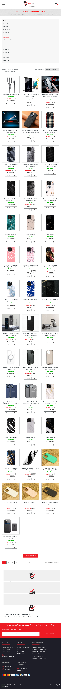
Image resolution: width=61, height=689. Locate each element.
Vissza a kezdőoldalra (14, 14)
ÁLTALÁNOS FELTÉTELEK (20, 652)
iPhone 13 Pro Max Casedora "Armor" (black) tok (30, 368)
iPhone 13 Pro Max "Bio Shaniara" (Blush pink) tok (30, 503)
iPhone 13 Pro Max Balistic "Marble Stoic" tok (30, 436)
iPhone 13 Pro (8, 44)
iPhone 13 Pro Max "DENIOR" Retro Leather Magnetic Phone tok (30, 132)
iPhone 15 (6, 52)
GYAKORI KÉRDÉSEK (23, 647)
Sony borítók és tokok (38, 652)
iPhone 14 (6, 49)
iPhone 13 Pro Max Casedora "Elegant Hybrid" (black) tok (50, 368)
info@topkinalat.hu (8, 656)
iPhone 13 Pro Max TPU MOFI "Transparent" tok (30, 469)
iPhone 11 (6, 32)
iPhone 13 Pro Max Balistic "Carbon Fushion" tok (50, 165)
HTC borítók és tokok (38, 654)
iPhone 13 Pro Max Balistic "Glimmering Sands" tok (50, 402)
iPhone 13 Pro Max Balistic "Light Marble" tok (11, 300)
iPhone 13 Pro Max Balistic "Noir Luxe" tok (50, 233)
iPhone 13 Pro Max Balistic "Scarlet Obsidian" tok (50, 265)
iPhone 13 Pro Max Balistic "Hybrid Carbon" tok (11, 199)
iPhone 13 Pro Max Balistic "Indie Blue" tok (30, 300)
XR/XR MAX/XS (7, 29)
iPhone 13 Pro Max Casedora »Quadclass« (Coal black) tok (30, 334)
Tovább (8, 104)
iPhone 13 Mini (8, 40)
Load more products (30, 555)
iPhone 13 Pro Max (9, 46)
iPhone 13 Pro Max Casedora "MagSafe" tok (11, 368)
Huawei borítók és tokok (39, 658)
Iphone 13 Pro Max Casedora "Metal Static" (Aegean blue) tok (10, 402)
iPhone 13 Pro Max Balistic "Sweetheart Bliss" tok (30, 265)
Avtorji (54, 685)
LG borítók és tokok (37, 656)
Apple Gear (6, 60)
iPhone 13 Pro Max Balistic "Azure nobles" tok (11, 469)
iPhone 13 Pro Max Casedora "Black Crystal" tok (50, 300)
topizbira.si (8, 666)
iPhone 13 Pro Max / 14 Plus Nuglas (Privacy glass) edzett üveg (50, 96)
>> (29, 562)
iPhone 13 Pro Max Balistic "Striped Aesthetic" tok (11, 436)
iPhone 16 (6, 55)
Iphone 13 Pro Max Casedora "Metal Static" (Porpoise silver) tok (30, 403)
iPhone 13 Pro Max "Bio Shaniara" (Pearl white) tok (11, 503)
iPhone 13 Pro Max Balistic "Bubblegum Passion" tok (11, 265)
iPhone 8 (5, 26)
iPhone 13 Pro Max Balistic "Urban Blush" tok (30, 233)
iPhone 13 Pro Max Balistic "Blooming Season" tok (50, 199)
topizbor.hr (8, 669)
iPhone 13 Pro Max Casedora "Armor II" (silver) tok (50, 334)
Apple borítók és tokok (38, 647)
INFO (18, 649)
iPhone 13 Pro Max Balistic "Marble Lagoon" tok (11, 233)
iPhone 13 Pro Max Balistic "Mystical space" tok (50, 436)
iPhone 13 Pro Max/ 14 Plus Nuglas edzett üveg (10, 131)
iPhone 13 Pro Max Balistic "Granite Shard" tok (30, 199)
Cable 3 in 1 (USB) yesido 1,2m (11, 94)
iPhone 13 (6, 37)
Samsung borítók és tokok (39, 649)
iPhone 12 (6, 35)
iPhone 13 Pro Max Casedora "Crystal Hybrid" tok (11, 334)
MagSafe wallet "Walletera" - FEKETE (11, 537)
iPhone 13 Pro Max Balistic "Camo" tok (11, 165)
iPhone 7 (5, 24)
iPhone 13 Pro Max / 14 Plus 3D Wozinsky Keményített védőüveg (30, 96)
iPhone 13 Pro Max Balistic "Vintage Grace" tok (50, 131)
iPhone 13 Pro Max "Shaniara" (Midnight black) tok (50, 503)
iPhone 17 (6, 57)
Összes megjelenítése (9, 71)
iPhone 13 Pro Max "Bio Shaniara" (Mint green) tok (50, 469)
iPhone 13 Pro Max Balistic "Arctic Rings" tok (30, 165)
